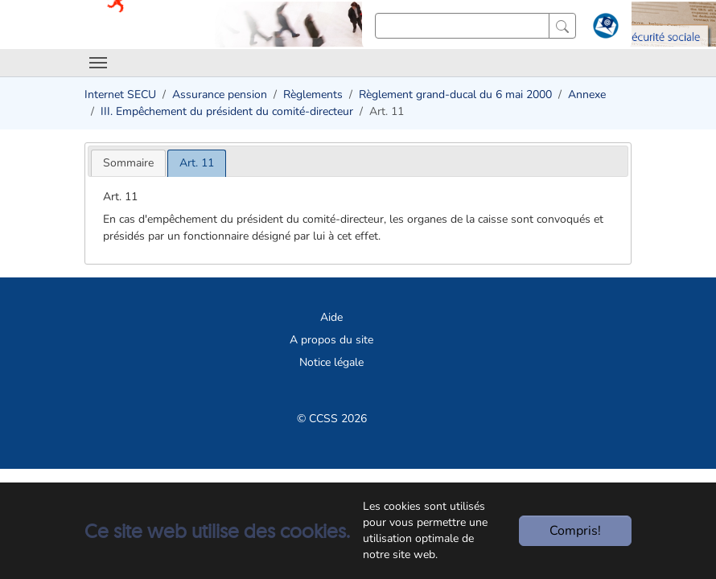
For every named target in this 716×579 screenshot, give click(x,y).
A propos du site (331, 339)
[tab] (128, 163)
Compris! (575, 531)
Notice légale (331, 362)
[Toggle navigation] (98, 62)
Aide (331, 317)
